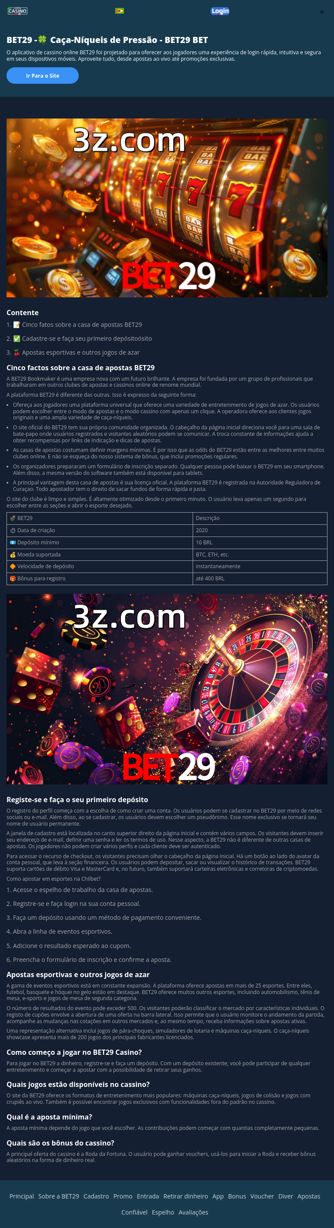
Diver (285, 1196)
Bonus (237, 1196)
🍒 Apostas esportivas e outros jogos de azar (76, 352)
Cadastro (96, 1196)
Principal (22, 1196)
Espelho (163, 1212)
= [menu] (322, 12)
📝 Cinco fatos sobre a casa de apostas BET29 (78, 324)
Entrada (148, 1196)
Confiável (134, 1212)
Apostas (308, 1196)
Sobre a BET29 (58, 1196)
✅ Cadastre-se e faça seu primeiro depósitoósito (83, 338)
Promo (123, 1196)
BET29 (19, 378)
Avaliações (193, 1212)
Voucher (262, 1196)
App (218, 1196)
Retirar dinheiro (186, 1196)
